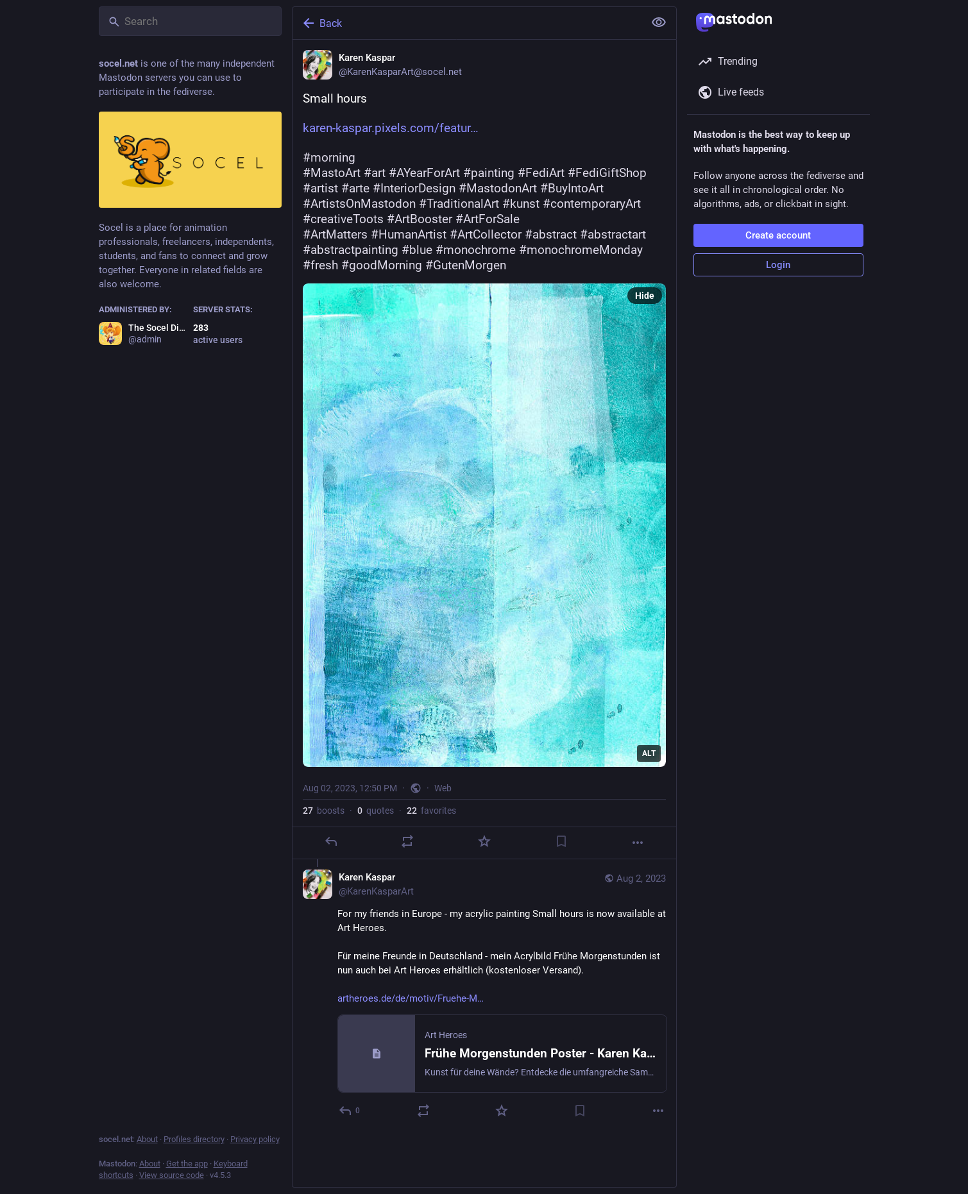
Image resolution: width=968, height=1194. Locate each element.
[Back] (467, 23)
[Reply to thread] (349, 1110)
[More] (637, 842)
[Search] (190, 21)
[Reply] (330, 841)
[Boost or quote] (407, 841)
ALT (649, 753)
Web (443, 788)
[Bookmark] (560, 841)
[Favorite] (483, 841)
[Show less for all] (658, 22)
